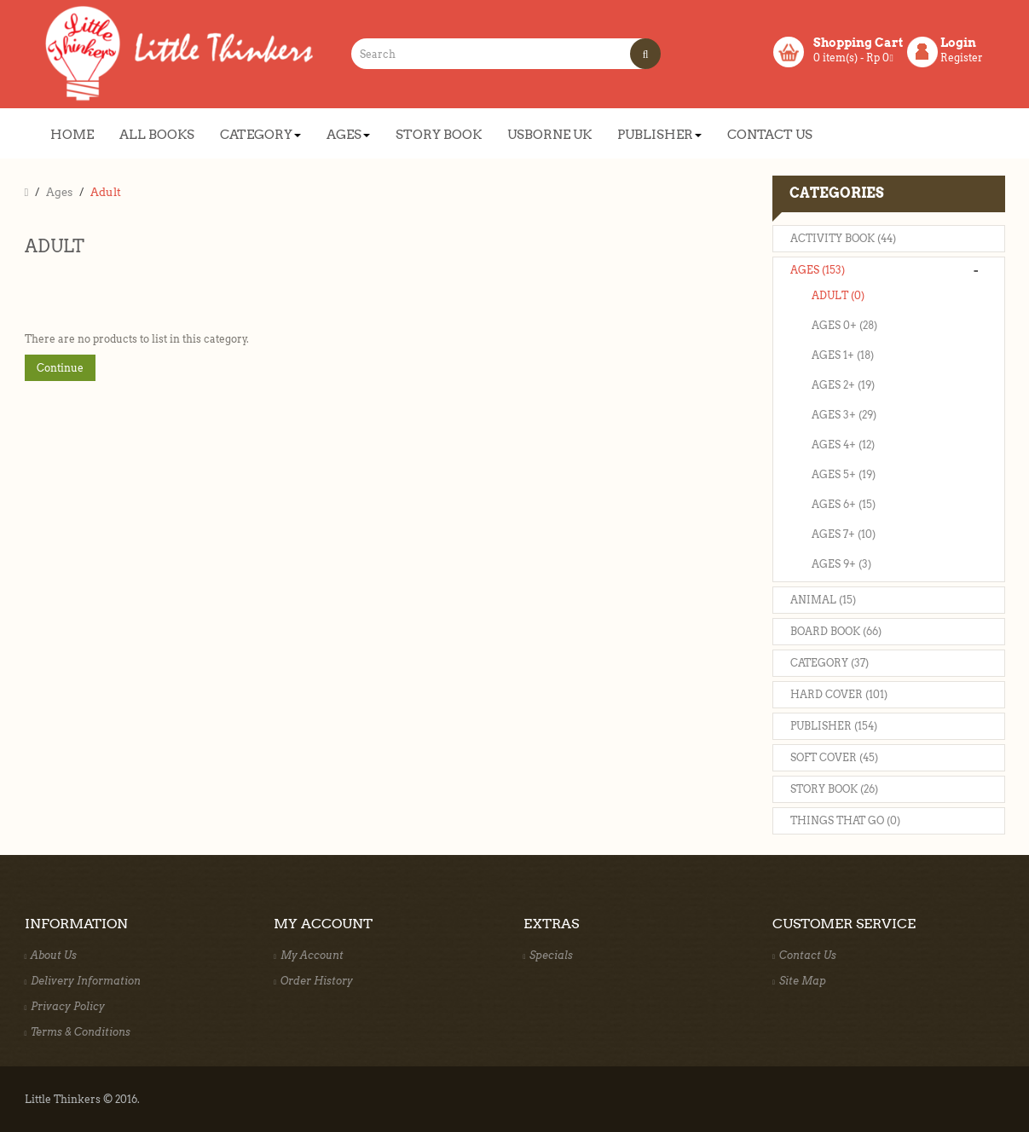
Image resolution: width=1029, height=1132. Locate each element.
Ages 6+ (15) (844, 504)
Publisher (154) (833, 725)
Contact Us (804, 955)
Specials (548, 955)
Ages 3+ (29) (844, 414)
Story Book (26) (834, 789)
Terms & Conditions (78, 1031)
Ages (59, 192)
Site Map (799, 980)
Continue (60, 367)
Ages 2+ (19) (843, 384)
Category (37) (829, 662)
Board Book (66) (836, 631)
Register (961, 57)
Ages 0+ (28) (844, 325)
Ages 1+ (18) (843, 355)
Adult (105, 192)
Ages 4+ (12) (843, 444)
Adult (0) (838, 295)
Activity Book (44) (843, 238)
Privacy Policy (65, 1006)
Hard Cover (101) (838, 694)
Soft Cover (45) (834, 757)
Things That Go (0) (845, 820)
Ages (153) (817, 269)
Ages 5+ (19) (844, 474)
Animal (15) (823, 599)
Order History (313, 980)
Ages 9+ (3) (841, 563)
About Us (51, 955)
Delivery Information (83, 980)
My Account (309, 955)
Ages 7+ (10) (844, 534)
